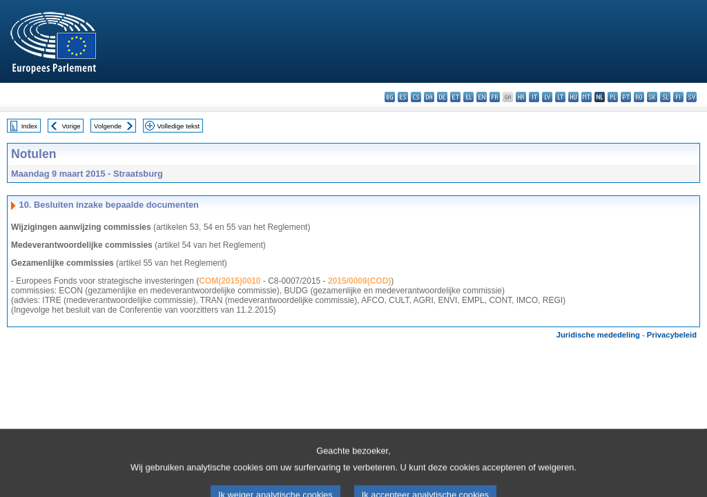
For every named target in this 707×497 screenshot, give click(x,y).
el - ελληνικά (468, 97)
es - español (403, 97)
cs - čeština (416, 97)
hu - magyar (573, 97)
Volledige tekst (178, 126)
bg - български (390, 97)
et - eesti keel (455, 97)
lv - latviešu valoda (547, 97)
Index (29, 126)
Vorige (71, 126)
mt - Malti (586, 97)
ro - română (639, 97)
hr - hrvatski (521, 97)
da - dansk (429, 97)
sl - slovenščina (665, 97)
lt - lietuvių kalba (560, 97)
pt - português (626, 97)
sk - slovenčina (652, 97)
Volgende (108, 126)
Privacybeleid (672, 335)
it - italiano (534, 97)
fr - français (495, 97)
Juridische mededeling (598, 335)
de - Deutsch (442, 97)
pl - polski (613, 97)
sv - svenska (691, 97)
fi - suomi (678, 97)
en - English (481, 97)
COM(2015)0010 (229, 281)
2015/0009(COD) (359, 281)
